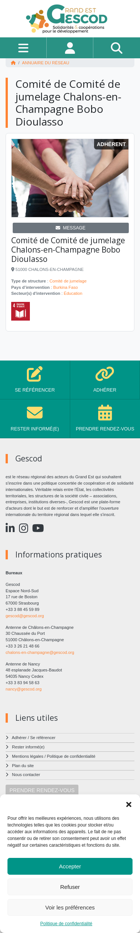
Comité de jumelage (68, 281)
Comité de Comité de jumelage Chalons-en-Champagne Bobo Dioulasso (68, 249)
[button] (129, 803)
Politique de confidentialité (66, 923)
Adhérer (19, 737)
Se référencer (43, 737)
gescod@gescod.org (25, 616)
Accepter (70, 866)
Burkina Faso (65, 287)
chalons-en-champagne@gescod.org (40, 652)
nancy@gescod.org (24, 689)
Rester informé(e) (28, 747)
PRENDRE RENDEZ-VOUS (42, 790)
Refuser (70, 887)
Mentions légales (27, 756)
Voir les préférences (70, 907)
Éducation (73, 293)
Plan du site (23, 765)
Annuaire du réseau (45, 63)
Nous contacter (26, 774)
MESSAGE (70, 228)
